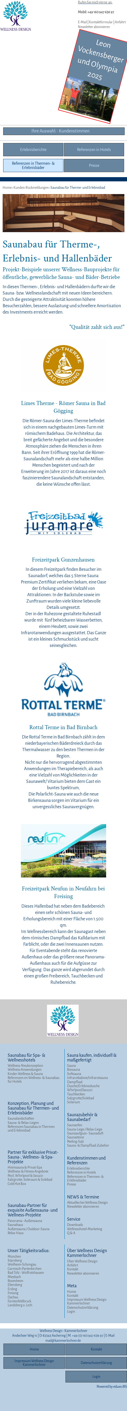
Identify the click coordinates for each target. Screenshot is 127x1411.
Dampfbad (74, 1082)
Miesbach (14, 1277)
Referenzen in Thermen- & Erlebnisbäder (85, 1178)
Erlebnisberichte (78, 1168)
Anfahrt (120, 22)
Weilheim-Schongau (22, 1264)
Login (71, 1311)
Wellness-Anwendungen (24, 1070)
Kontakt (72, 1269)
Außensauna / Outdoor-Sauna (28, 1229)
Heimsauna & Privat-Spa (25, 1167)
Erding (12, 1289)
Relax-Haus (15, 1233)
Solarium (73, 1102)
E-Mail (82, 22)
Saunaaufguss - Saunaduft (85, 1133)
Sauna (71, 1066)
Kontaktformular (101, 22)
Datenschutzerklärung (82, 1307)
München (14, 1256)
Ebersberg (15, 1285)
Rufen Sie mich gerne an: (95, 2)
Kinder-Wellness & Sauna (25, 1074)
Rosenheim (15, 1281)
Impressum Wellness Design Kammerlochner (86, 1301)
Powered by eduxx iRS (112, 1387)
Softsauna (74, 1074)
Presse (71, 1184)
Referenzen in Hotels (81, 1172)
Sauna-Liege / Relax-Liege (84, 1129)
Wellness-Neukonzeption (25, 1066)
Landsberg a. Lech (20, 1305)
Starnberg (15, 1260)
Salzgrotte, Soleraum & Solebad (30, 1180)
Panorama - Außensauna (25, 1221)
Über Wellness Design (82, 1261)
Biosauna (73, 1070)
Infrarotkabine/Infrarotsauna (87, 1078)
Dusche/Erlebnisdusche (83, 1086)
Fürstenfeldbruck (19, 1301)
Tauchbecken (76, 1094)
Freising (13, 1293)
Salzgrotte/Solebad (80, 1098)
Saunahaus (15, 1225)
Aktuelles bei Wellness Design (87, 1203)
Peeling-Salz (75, 1141)
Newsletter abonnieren (94, 27)
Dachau (13, 1297)
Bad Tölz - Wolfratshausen (26, 1273)
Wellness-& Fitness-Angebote (28, 1171)
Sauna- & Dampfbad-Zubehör (88, 1145)
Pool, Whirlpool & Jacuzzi (25, 1176)
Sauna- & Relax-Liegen (23, 1123)
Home (71, 1292)
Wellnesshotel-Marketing (84, 1229)
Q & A (71, 1233)
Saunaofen (74, 1125)
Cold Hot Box (17, 1184)
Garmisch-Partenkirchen (24, 1269)
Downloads (75, 1225)
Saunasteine (75, 1137)
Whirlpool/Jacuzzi (79, 1090)
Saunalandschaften (21, 1118)
